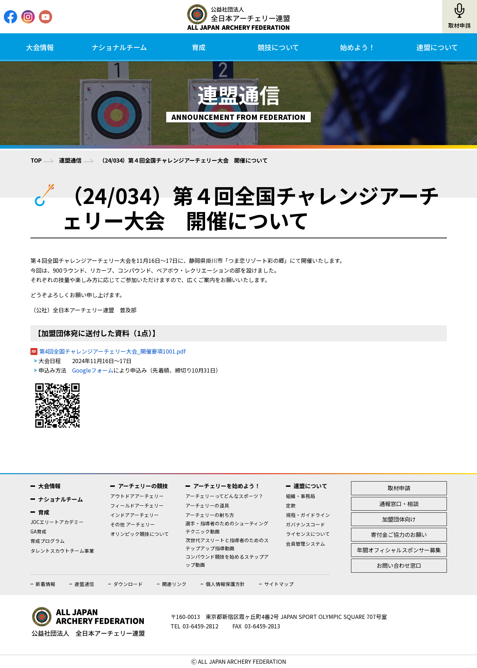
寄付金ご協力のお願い (399, 534)
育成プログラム (47, 540)
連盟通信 (70, 160)
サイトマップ (279, 583)
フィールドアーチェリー (137, 505)
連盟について (437, 47)
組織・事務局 (300, 495)
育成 (199, 47)
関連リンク (174, 583)
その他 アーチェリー (132, 524)
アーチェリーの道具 (207, 505)
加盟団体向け (399, 519)
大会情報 (40, 47)
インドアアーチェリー (134, 514)
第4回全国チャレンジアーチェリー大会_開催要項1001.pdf (112, 351)
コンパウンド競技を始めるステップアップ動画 (227, 560)
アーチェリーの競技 (143, 486)
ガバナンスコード (305, 524)
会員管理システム (305, 543)
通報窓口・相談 (399, 503)
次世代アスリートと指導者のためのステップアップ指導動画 (227, 544)
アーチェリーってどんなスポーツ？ (224, 495)
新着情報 (45, 583)
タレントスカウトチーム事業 (62, 550)
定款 (291, 505)
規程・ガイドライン (308, 514)
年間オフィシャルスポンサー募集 (399, 550)
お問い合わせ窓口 (399, 565)
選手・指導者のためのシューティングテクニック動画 (226, 527)
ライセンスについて (308, 533)
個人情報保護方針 (225, 583)
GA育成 (38, 531)
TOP (36, 160)
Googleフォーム (92, 370)
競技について (278, 47)
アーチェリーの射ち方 (209, 514)
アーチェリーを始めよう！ (226, 486)
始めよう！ (357, 47)
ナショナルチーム (119, 47)
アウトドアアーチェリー (137, 495)
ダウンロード (128, 583)
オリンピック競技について (139, 533)
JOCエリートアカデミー (57, 521)
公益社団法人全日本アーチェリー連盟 (238, 17)
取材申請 (459, 25)
